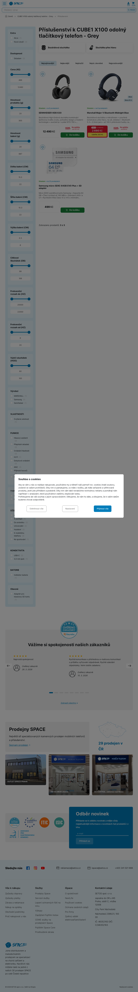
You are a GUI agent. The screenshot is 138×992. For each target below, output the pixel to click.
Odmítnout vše (36, 509)
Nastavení (70, 509)
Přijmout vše (102, 509)
